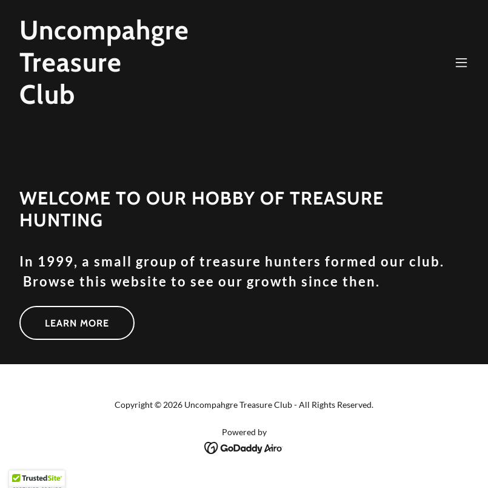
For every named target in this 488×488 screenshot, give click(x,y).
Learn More (77, 323)
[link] (104, 100)
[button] (461, 62)
